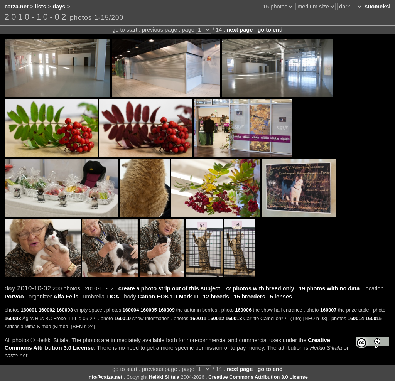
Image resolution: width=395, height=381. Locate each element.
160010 (122, 318)
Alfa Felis (66, 296)
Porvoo (14, 296)
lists (40, 6)
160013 (234, 318)
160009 (166, 310)
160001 (29, 310)
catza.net (17, 6)
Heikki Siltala (164, 377)
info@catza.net (104, 377)
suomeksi (377, 6)
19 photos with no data (329, 288)
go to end (269, 30)
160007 (328, 310)
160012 (216, 318)
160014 (356, 318)
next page (239, 30)
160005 (148, 310)
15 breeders (249, 296)
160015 (373, 318)
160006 (243, 310)
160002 (47, 310)
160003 (64, 310)
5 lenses (281, 296)
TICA (112, 296)
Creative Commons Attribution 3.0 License (258, 377)
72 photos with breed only (259, 288)
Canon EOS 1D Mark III (168, 296)
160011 (198, 318)
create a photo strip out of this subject (169, 288)
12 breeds (216, 296)
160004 (131, 310)
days (58, 6)
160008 (13, 318)
